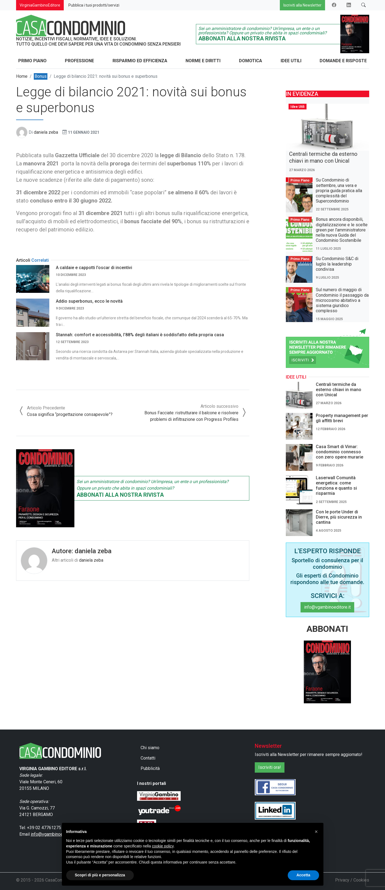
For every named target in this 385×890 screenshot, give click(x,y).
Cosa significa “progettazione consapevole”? (70, 414)
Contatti (148, 758)
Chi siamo (150, 747)
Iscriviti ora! (269, 767)
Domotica (250, 60)
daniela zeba (46, 132)
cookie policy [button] (163, 846)
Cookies (361, 880)
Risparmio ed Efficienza (140, 60)
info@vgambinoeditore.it (327, 607)
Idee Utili (291, 60)
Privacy (342, 880)
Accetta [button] (303, 875)
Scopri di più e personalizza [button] (100, 875)
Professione (79, 60)
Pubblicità (150, 768)
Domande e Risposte (343, 60)
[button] (316, 831)
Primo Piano (32, 60)
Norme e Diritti (203, 60)
